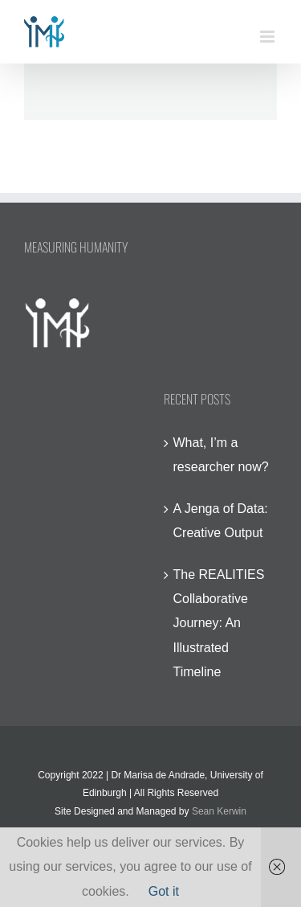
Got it (163, 891)
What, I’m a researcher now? (221, 455)
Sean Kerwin (219, 811)
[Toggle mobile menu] (268, 36)
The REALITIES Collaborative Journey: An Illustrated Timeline (219, 623)
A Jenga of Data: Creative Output (220, 521)
